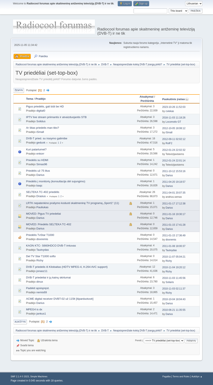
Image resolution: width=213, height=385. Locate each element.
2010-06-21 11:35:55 (173, 309)
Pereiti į (138, 340)
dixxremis (42, 239)
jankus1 (41, 313)
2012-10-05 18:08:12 (173, 128)
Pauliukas (42, 207)
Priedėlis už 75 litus (38, 170)
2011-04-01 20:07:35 (173, 192)
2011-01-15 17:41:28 (173, 224)
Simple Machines (38, 376)
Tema (29, 98)
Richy (39, 260)
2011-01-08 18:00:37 (173, 246)
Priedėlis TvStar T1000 (40, 235)
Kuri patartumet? (36, 149)
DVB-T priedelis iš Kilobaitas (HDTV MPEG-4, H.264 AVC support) (67, 266)
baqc (39, 185)
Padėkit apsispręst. (38, 288)
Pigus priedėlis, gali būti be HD (45, 106)
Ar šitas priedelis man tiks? (42, 127)
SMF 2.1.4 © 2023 (20, 376)
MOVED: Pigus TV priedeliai (43, 213)
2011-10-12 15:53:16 (173, 171)
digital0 (40, 110)
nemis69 (41, 292)
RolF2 (169, 143)
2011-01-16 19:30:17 (173, 214)
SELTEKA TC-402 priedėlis (42, 192)
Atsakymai (147, 96)
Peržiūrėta (147, 100)
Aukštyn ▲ (197, 376)
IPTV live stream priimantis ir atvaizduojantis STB (56, 117)
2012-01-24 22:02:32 (173, 149)
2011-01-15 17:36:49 (173, 235)
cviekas (170, 111)
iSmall (40, 131)
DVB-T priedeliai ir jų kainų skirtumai (48, 277)
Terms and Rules (181, 376)
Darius (40, 174)
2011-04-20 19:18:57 (173, 181)
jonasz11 (41, 271)
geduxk (40, 142)
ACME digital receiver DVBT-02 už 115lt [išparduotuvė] (59, 298)
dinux (39, 281)
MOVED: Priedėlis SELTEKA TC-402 (48, 224)
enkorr (40, 153)
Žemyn (19, 90)
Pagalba (166, 376)
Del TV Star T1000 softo (41, 256)
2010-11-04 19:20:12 (173, 267)
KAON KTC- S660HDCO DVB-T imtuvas (51, 245)
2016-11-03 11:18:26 (173, 117)
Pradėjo (40, 98)
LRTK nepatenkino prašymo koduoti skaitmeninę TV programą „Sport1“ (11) (72, 203)
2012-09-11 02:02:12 (173, 139)
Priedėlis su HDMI (37, 160)
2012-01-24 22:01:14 (173, 160)
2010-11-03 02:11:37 (173, 288)
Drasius (41, 196)
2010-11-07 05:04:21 (173, 256)
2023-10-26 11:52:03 (173, 107)
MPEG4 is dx (34, 309)
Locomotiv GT (173, 121)
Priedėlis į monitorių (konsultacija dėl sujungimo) (55, 181)
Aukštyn (20, 322)
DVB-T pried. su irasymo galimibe (46, 138)
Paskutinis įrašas (175, 99)
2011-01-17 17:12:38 (173, 203)
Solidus (41, 121)
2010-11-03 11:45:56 (173, 278)
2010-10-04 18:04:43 (173, 299)
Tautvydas (42, 249)
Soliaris (170, 282)
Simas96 (41, 164)
